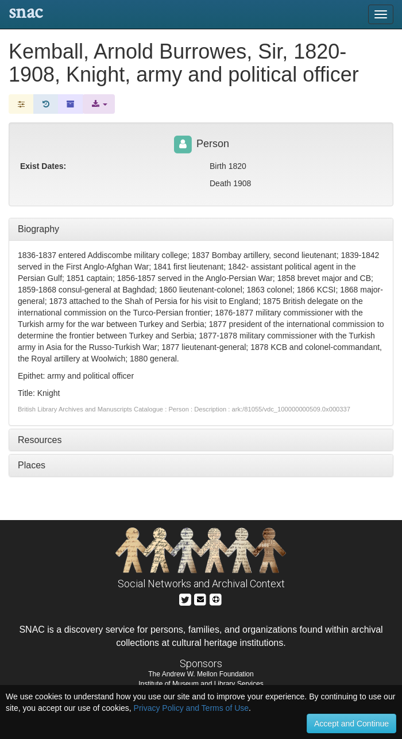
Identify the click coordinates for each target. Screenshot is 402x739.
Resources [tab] (39, 440)
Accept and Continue (351, 723)
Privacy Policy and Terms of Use (191, 708)
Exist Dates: (43, 166)
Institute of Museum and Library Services (200, 684)
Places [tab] (31, 465)
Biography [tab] (38, 229)
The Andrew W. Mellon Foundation (200, 674)
